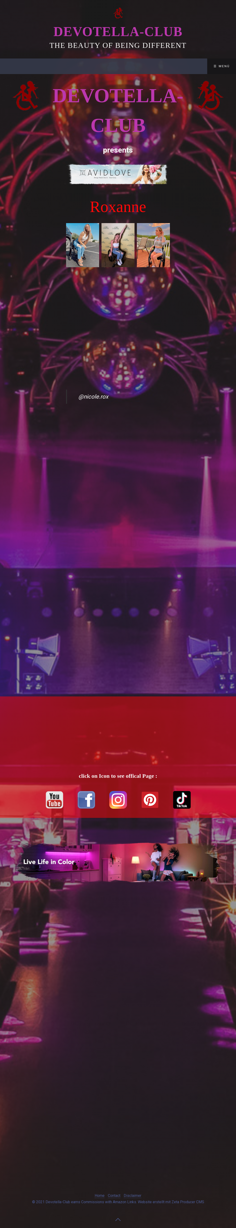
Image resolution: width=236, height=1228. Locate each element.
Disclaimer (139, 66)
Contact (104, 66)
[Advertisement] (35, 284)
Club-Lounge (69, 66)
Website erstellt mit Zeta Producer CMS (171, 1202)
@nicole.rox (93, 396)
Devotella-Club (117, 31)
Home (100, 1195)
